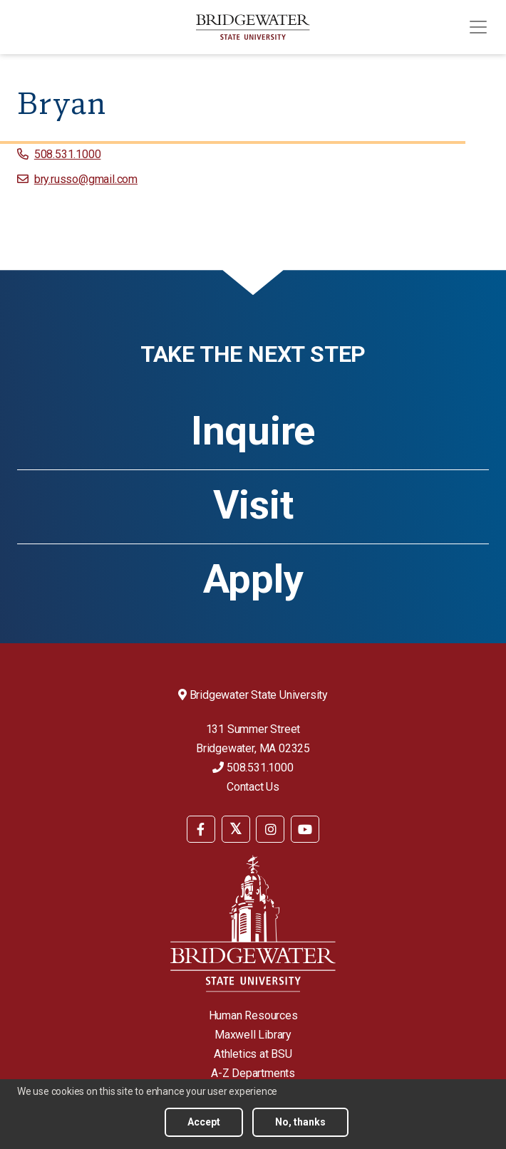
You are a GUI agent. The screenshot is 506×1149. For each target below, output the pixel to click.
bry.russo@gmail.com (86, 179)
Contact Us (253, 787)
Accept (203, 1122)
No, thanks (300, 1122)
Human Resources (253, 1015)
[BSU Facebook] (201, 829)
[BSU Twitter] (236, 829)
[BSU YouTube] (305, 829)
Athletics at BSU (253, 1054)
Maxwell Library (253, 1034)
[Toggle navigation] (478, 27)
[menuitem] (201, 828)
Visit (253, 505)
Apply (253, 579)
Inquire (253, 430)
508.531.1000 (67, 154)
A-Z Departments (253, 1073)
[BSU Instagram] (270, 829)
